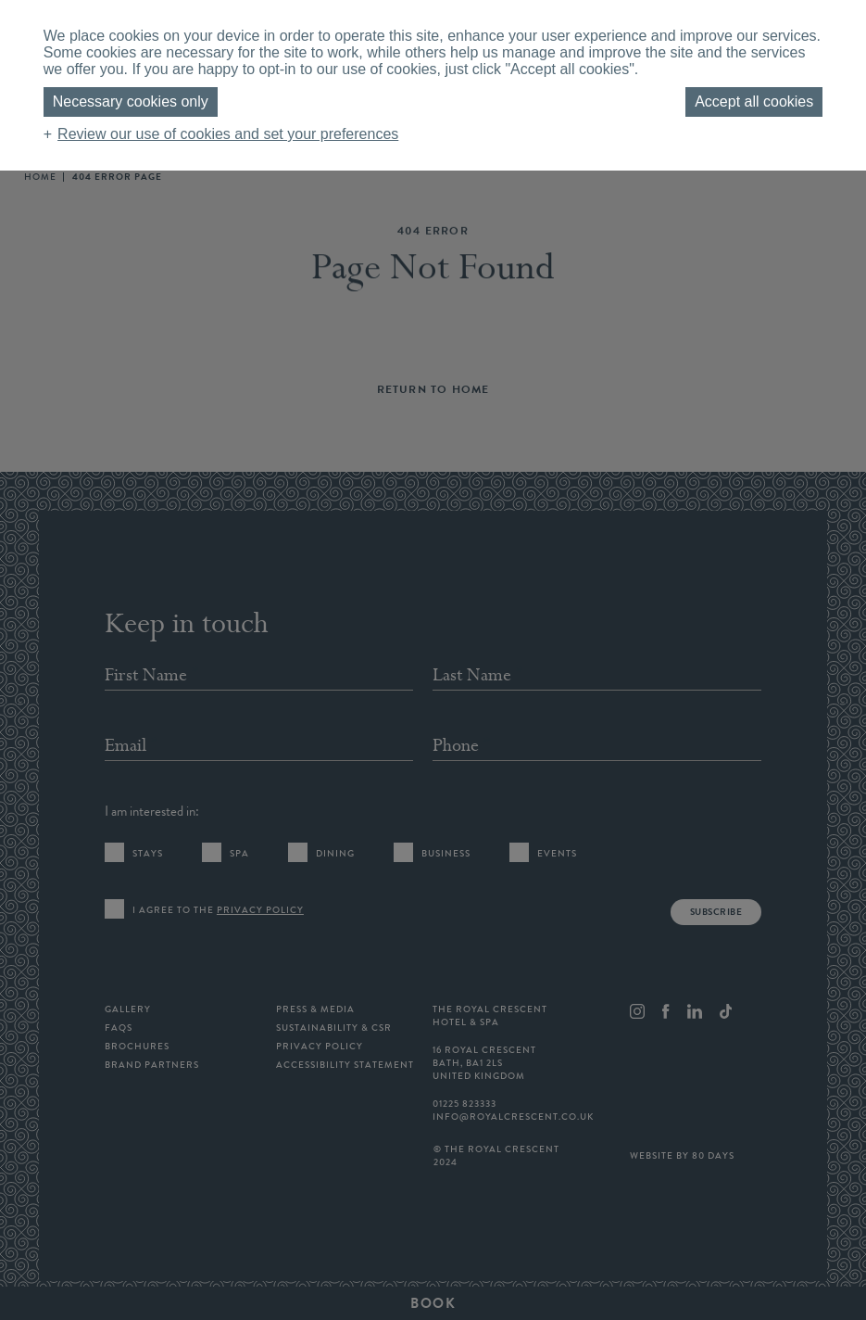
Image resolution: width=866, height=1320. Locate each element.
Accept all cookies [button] (754, 101)
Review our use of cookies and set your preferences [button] (227, 134)
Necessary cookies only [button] (130, 101)
